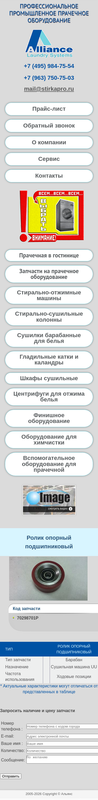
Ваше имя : (12, 743)
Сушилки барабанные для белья (49, 338)
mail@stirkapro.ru (49, 89)
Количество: (13, 750)
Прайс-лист (49, 108)
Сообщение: (13, 761)
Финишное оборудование (49, 418)
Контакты (49, 175)
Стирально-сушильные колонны (49, 316)
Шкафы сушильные (49, 378)
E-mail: (7, 736)
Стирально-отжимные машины (49, 295)
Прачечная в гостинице (49, 255)
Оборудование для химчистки (49, 439)
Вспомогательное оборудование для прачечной (49, 464)
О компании (49, 142)
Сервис (49, 159)
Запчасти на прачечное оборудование (49, 273)
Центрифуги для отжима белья (49, 396)
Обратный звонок (49, 125)
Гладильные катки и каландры (49, 359)
